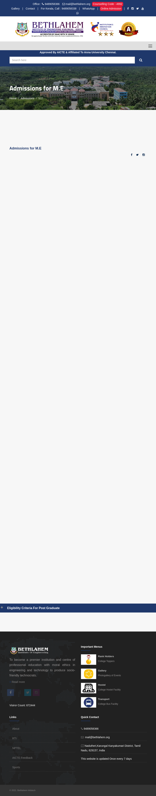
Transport (104, 699)
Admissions (27, 98)
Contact (30, 8)
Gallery (15, 8)
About (15, 728)
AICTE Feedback (22, 757)
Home (13, 98)
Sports (16, 767)
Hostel (102, 684)
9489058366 (52, 4)
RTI (14, 738)
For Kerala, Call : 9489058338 (58, 8)
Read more (17, 681)
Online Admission (111, 8)
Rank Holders (106, 656)
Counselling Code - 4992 (107, 4)
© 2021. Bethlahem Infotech (23, 790)
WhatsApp (88, 8)
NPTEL (16, 748)
